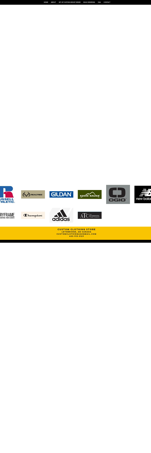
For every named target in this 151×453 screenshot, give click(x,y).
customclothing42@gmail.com (77, 234)
